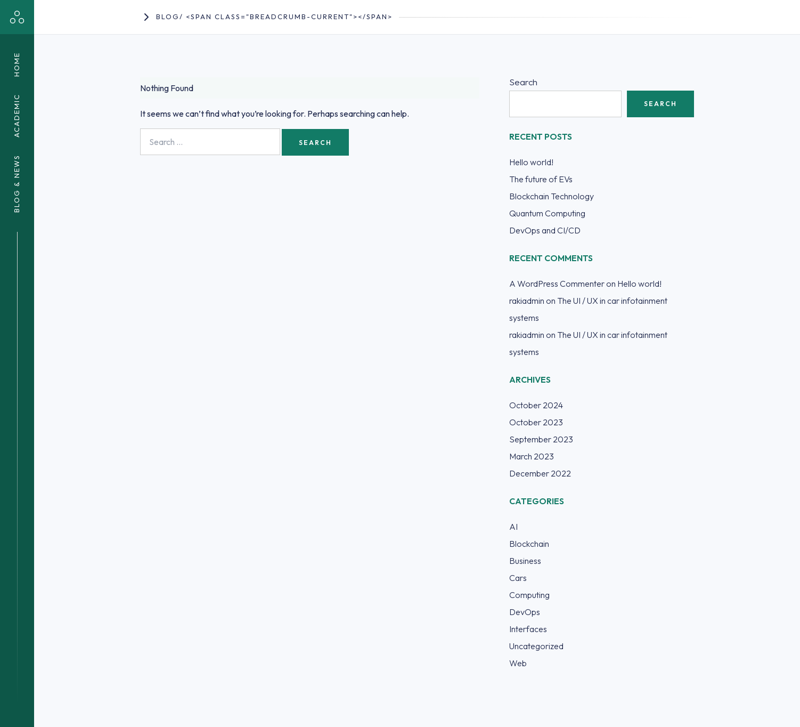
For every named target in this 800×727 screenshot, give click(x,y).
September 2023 (541, 439)
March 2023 (531, 456)
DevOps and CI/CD (545, 230)
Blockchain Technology (551, 196)
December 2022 (540, 473)
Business (525, 560)
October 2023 (536, 422)
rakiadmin (526, 300)
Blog (167, 16)
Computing (529, 594)
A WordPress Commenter (557, 283)
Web (518, 663)
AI (513, 526)
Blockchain (529, 543)
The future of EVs (541, 179)
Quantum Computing (547, 213)
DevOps (524, 612)
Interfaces (528, 629)
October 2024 (536, 405)
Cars (518, 577)
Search (523, 81)
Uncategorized (536, 646)
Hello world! (531, 162)
